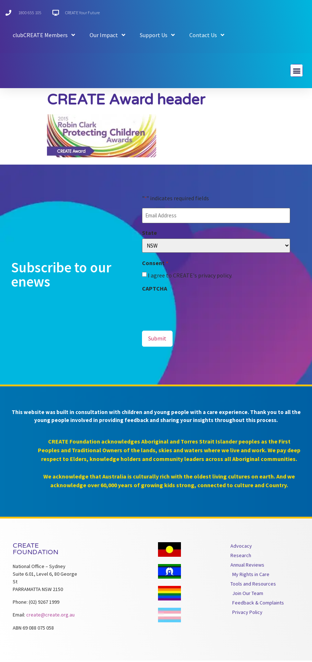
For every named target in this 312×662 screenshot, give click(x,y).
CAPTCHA (154, 290)
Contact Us (206, 35)
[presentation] (197, 310)
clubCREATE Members (44, 35)
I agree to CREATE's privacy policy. (190, 277)
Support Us (157, 35)
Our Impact (107, 35)
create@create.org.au (50, 616)
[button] (297, 72)
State (149, 234)
